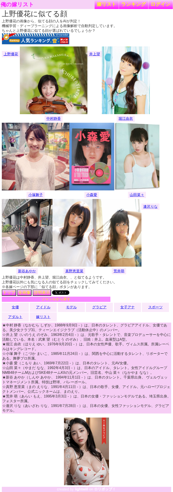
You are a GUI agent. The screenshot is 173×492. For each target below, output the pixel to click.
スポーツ (155, 307)
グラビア (99, 307)
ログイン (161, 4)
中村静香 (53, 118)
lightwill (81, 489)
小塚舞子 (35, 195)
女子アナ (127, 307)
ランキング (133, 4)
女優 (15, 307)
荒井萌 (119, 271)
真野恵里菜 (74, 271)
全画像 (24, 292)
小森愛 (91, 195)
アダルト (15, 317)
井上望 (94, 54)
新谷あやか (27, 271)
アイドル (43, 307)
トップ (9, 292)
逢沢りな (150, 206)
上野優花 (11, 54)
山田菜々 (137, 195)
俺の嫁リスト (17, 4)
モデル (71, 307)
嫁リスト (106, 4)
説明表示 (42, 292)
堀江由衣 (125, 118)
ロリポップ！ (105, 489)
